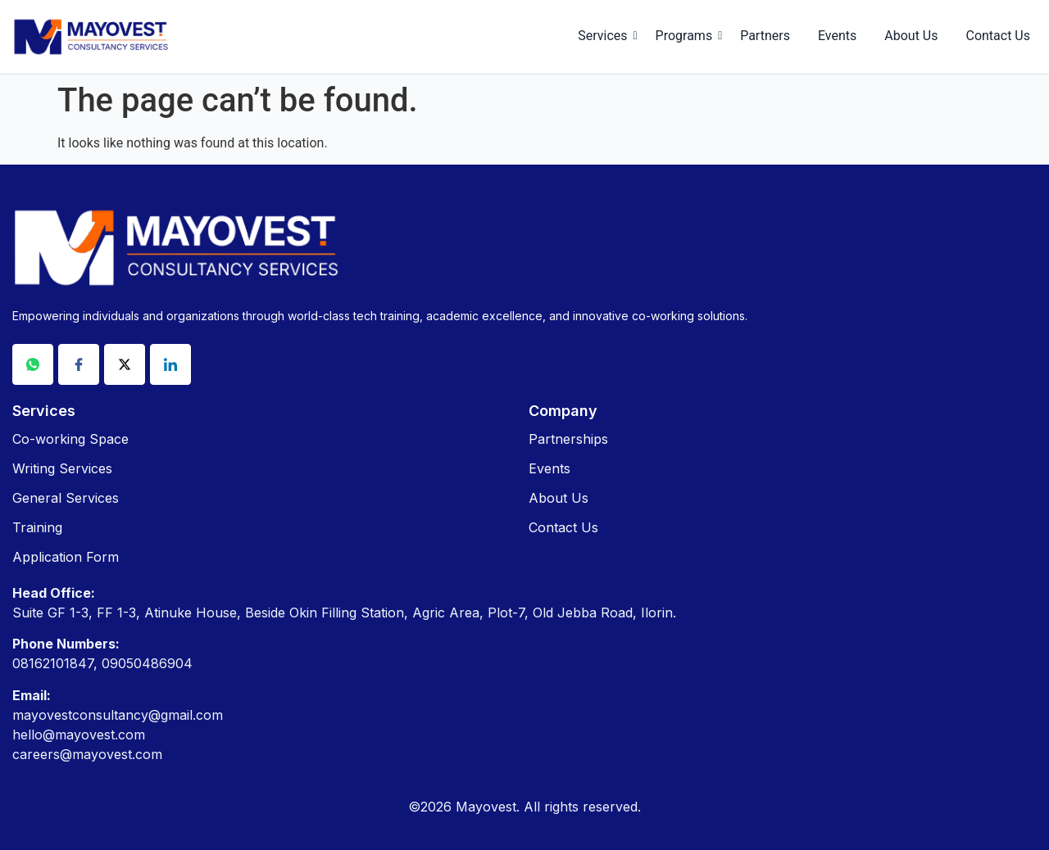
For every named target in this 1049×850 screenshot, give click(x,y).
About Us (911, 35)
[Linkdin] (170, 364)
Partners (765, 35)
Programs (687, 35)
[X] (124, 364)
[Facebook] (78, 364)
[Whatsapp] (32, 364)
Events (837, 35)
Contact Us (997, 35)
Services (605, 35)
